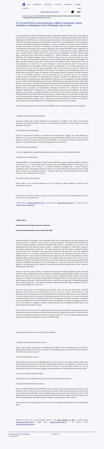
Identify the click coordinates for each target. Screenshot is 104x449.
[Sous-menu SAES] (30, 4)
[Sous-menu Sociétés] (28, 8)
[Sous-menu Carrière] (81, 4)
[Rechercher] (72, 12)
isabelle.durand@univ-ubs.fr (24, 422)
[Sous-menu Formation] (72, 4)
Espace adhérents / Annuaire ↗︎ (50, 12)
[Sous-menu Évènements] (41, 4)
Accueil (24, 16)
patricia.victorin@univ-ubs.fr (25, 424)
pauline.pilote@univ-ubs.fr (58, 422)
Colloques (30, 16)
